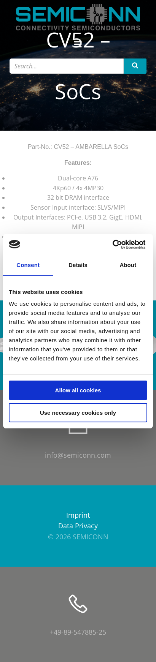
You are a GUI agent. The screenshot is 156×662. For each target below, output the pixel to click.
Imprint (78, 515)
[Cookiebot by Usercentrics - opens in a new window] (112, 245)
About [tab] (127, 265)
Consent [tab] (28, 265)
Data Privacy (78, 525)
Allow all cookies (78, 390)
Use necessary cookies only (78, 412)
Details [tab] (78, 265)
